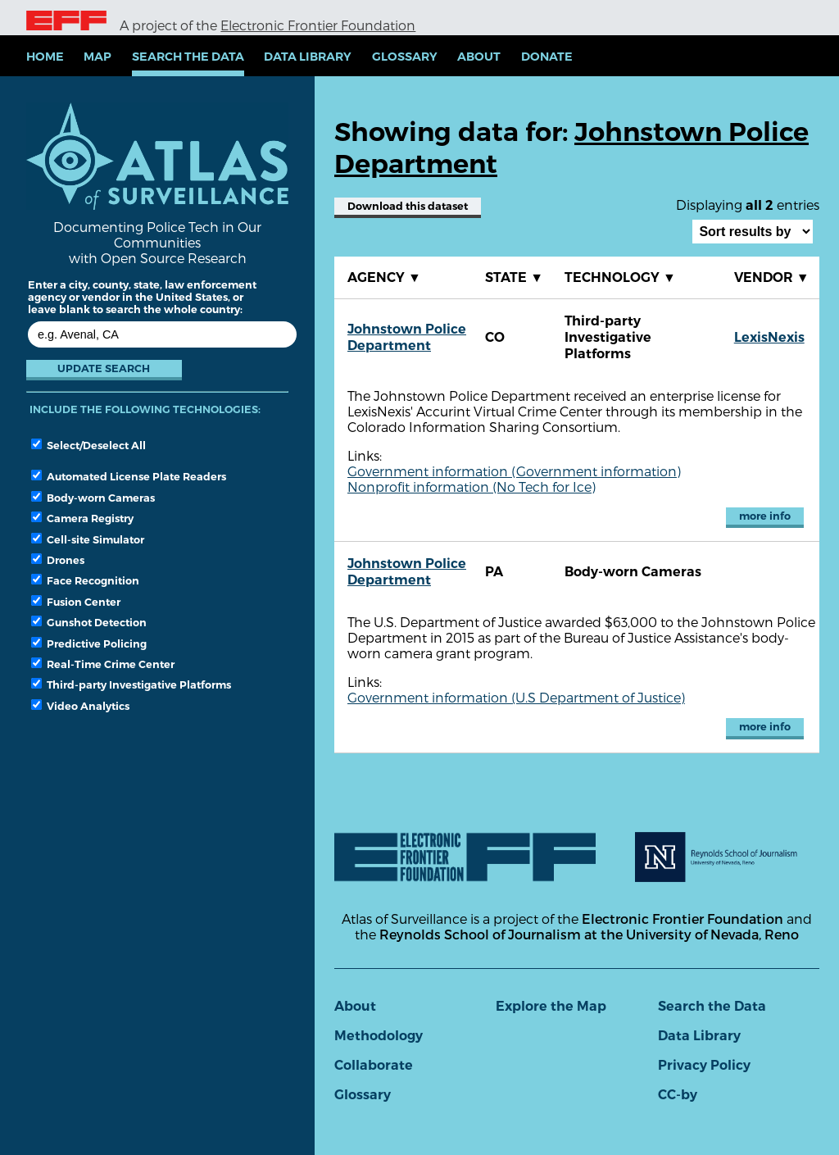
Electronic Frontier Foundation (317, 25)
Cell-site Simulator (87, 539)
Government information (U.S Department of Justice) (516, 697)
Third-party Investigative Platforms (131, 684)
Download (407, 206)
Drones (57, 559)
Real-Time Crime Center (103, 664)
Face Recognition (85, 580)
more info (765, 516)
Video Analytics (80, 705)
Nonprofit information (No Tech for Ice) (471, 486)
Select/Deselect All (88, 445)
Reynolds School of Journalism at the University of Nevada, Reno (589, 934)
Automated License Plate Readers (128, 476)
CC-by (677, 1095)
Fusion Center (75, 601)
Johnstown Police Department (406, 337)
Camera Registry (82, 518)
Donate (547, 56)
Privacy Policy (704, 1065)
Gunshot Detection (89, 622)
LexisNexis (769, 337)
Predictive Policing (89, 643)
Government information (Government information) (514, 471)
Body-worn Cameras (93, 497)
